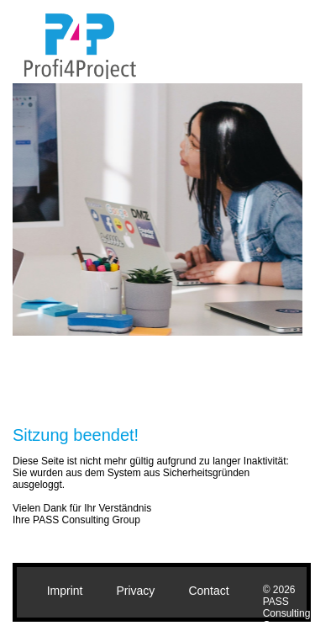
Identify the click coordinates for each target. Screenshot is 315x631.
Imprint (65, 590)
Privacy (135, 590)
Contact (208, 590)
